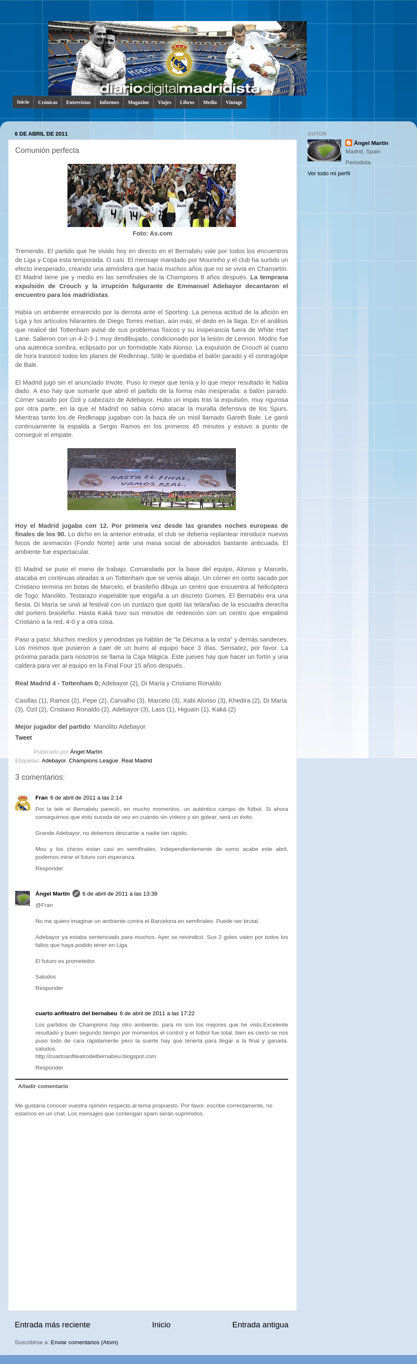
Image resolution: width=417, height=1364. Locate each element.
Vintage (234, 102)
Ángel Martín (86, 752)
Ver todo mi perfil (328, 173)
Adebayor (54, 760)
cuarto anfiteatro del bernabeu (76, 1013)
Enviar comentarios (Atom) (84, 1342)
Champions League (93, 760)
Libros (187, 102)
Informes (109, 102)
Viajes (164, 102)
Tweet (23, 737)
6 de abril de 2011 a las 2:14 (86, 797)
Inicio (23, 102)
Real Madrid (136, 760)
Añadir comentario (43, 1086)
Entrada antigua (261, 1324)
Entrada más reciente (53, 1324)
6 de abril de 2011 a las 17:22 (157, 1013)
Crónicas (47, 102)
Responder (49, 868)
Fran (41, 797)
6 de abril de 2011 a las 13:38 (120, 894)
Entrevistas (78, 102)
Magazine (138, 102)
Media (210, 102)
